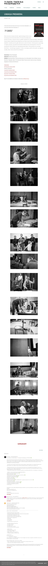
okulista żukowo (24, 497)
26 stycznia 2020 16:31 (14, 456)
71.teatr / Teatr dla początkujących (13, 3)
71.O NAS (5, 7)
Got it (45, 563)
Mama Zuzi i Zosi (9, 496)
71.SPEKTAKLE (18, 7)
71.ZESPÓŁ (34, 7)
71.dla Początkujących (26, 7)
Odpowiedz (9, 494)
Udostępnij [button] (41, 450)
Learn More (40, 563)
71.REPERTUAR (12, 7)
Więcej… (39, 7)
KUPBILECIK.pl (26, 78)
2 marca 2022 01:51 (15, 496)
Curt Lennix (8, 456)
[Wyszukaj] (39, 2)
